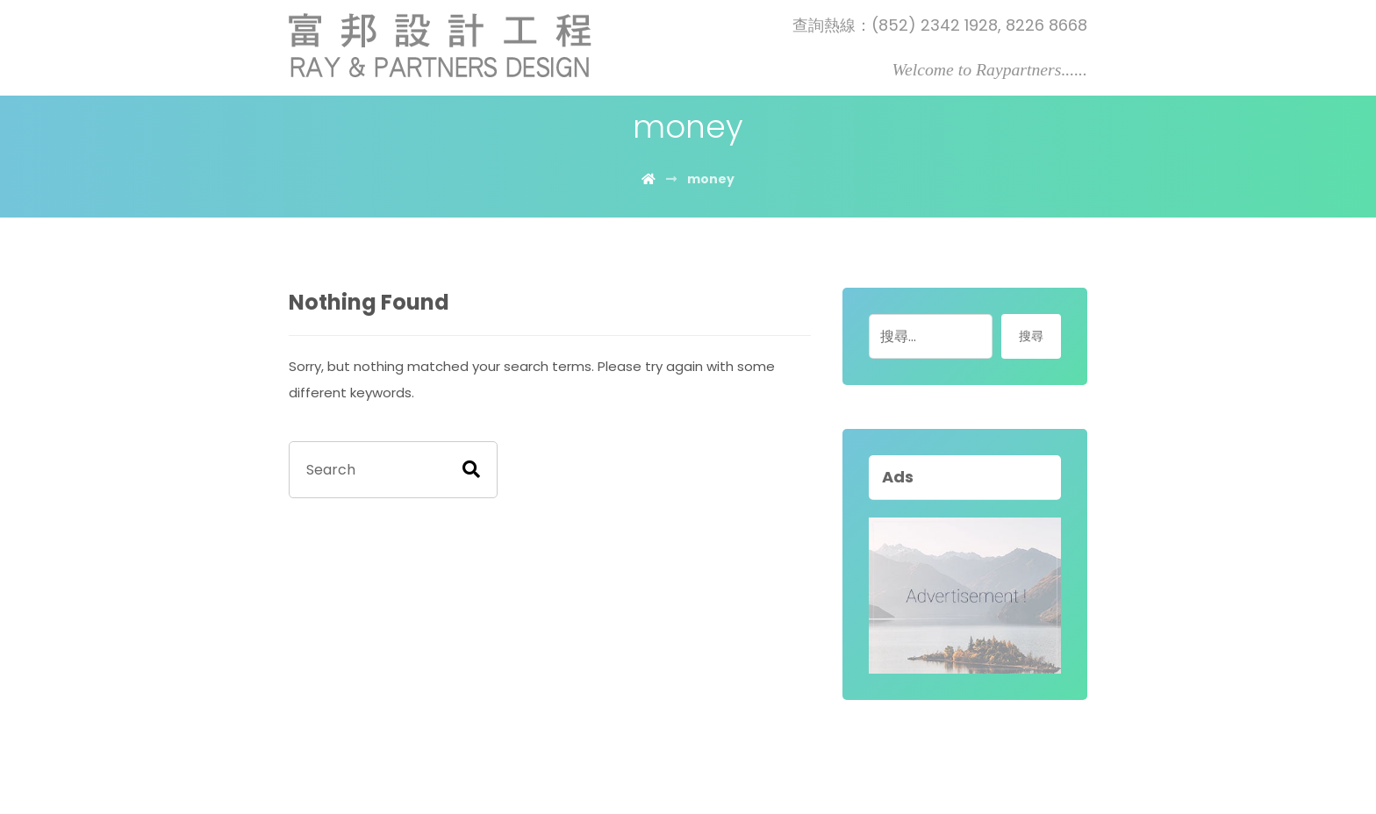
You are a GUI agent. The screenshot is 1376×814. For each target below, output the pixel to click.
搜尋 (1031, 336)
